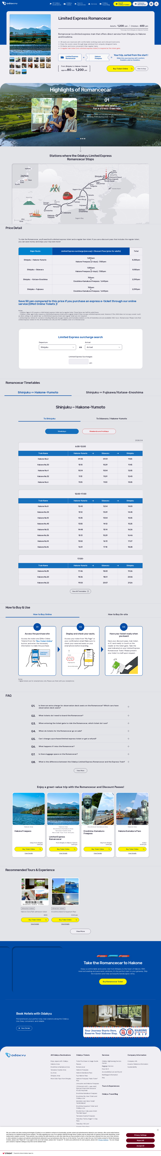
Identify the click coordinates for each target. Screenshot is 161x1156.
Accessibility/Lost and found (112, 1072)
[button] (77, 138)
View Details (29, 853)
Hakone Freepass (82, 1070)
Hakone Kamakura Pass (84, 1073)
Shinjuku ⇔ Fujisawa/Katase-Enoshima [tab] (114, 392)
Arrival (87, 342)
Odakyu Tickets (83, 1055)
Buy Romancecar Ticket (113, 981)
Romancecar (80, 1067)
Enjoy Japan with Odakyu (59, 1061)
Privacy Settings (140, 1135)
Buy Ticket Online (122, 69)
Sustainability (132, 1067)
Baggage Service (107, 1066)
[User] (156, 4)
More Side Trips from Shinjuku (61, 1079)
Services (105, 1055)
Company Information (137, 1055)
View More (80, 771)
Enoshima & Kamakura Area (60, 1067)
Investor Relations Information (138, 1064)
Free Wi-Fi (105, 1069)
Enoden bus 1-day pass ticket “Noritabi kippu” (86, 1112)
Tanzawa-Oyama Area (58, 1070)
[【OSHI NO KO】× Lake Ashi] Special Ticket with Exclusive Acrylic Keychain (86, 1088)
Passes (78, 1064)
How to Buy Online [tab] (42, 614)
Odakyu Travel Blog (110, 1094)
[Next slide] (142, 118)
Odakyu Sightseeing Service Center (111, 1062)
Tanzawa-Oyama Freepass (85, 1116)
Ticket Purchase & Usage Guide (87, 1061)
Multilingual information (110, 1075)
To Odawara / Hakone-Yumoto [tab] (111, 418)
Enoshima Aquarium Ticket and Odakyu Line (87, 1107)
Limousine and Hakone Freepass (87, 1083)
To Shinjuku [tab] (49, 418)
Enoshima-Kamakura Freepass (86, 1093)
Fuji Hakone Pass (82, 1076)
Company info (132, 1061)
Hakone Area (55, 1064)
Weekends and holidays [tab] (99, 431)
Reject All (140, 1140)
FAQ (103, 1078)
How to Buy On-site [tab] (118, 614)
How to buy (142, 69)
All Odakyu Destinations (61, 1055)
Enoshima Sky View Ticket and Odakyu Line (86, 1097)
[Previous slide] (19, 118)
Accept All (140, 1146)
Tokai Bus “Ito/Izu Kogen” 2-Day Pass (86, 1120)
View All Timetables (80, 591)
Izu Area (53, 1073)
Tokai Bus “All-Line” (82, 1124)
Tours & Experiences (111, 1086)
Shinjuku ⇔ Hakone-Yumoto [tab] (38, 392)
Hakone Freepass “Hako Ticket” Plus (86, 1080)
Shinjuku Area (55, 1076)
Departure (43, 342)
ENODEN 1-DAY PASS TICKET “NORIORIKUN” (85, 1102)
